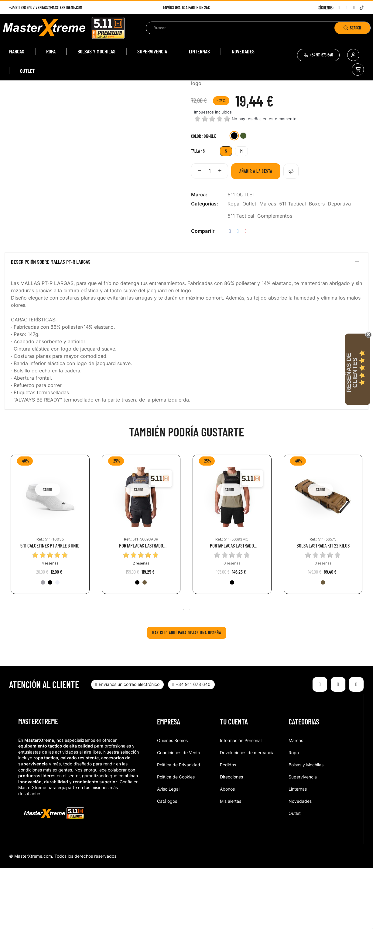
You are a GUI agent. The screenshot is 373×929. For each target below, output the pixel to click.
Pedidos (228, 825)
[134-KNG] (144, 643)
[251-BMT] (232, 643)
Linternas (298, 849)
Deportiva (339, 265)
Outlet (249, 265)
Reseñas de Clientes (351, 372)
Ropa (233, 265)
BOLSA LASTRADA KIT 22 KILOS (323, 606)
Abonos (227, 849)
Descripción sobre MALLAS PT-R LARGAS (51, 323)
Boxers (317, 265)
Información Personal (241, 801)
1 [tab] (183, 670)
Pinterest (246, 292)
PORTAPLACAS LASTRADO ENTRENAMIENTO (141, 606)
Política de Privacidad (178, 825)
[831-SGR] (243, 197)
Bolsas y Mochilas (306, 825)
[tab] (186, 324)
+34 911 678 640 (20, 7)
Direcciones (231, 837)
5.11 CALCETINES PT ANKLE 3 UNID (50, 606)
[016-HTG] (43, 643)
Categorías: (204, 265)
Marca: (199, 256)
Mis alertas (230, 861)
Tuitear (238, 292)
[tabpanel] (50, 589)
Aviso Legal (168, 849)
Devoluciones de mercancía (247, 813)
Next (365, 590)
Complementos (274, 277)
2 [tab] (190, 670)
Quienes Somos (172, 801)
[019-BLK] (234, 197)
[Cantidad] (209, 231)
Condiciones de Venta (178, 813)
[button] (318, 55)
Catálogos (167, 861)
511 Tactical (292, 265)
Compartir (230, 292)
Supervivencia (303, 837)
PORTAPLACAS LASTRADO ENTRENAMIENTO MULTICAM (232, 606)
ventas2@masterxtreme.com (59, 7)
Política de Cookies (176, 837)
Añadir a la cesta (255, 232)
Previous (8, 590)
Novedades (300, 861)
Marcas (267, 265)
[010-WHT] (57, 643)
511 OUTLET (241, 256)
